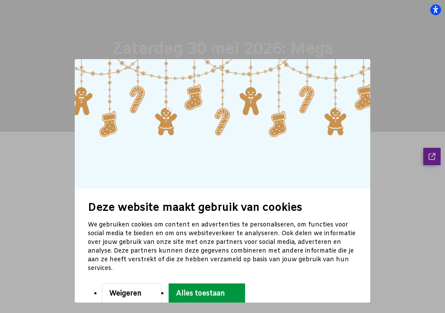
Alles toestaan (200, 293)
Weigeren (125, 293)
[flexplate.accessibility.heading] (435, 9)
